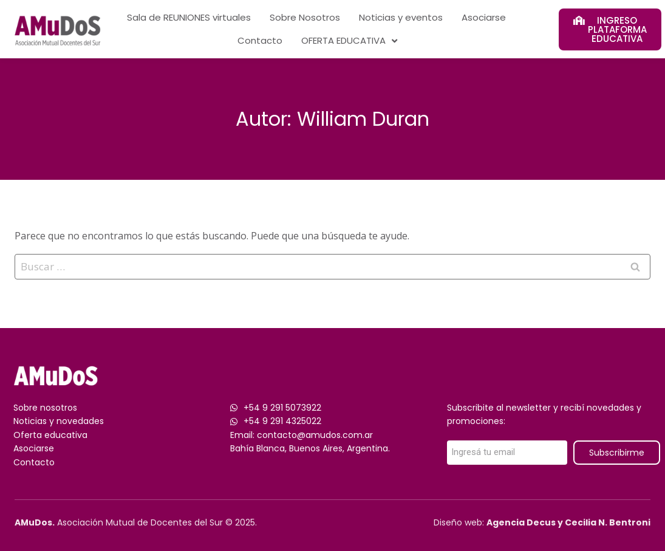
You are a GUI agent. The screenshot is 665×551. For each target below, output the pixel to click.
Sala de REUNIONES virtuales (189, 17)
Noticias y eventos (401, 17)
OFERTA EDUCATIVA (349, 41)
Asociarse (484, 17)
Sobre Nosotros (305, 17)
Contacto (259, 40)
